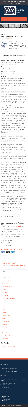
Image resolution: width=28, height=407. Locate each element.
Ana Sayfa (5, 395)
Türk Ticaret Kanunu (7, 301)
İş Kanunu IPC (5, 312)
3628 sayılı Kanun (16, 226)
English (18, 3)
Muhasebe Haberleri (5, 405)
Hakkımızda (5, 292)
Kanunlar (4, 318)
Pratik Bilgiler (5, 327)
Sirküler (4, 330)
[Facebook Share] (3, 252)
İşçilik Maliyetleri (6, 315)
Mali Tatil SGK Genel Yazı (8, 263)
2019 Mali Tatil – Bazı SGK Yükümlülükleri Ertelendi (14, 266)
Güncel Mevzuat (6, 399)
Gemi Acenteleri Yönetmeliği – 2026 (10, 346)
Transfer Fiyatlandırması (7, 332)
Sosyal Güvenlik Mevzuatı (9, 298)
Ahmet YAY (10, 38)
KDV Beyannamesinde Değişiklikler (10, 349)
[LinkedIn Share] (13, 252)
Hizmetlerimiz (5, 295)
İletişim (3, 309)
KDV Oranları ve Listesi (7, 321)
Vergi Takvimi (5, 338)
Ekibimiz (4, 289)
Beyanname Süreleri (7, 286)
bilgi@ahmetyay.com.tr (20, 1)
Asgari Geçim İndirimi (7, 281)
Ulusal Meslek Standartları (8, 335)
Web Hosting (18, 405)
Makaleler (4, 324)
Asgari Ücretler (5, 283)
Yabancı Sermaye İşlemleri (9, 307)
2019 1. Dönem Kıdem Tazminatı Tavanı (11, 249)
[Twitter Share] (8, 252)
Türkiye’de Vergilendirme (9, 304)
